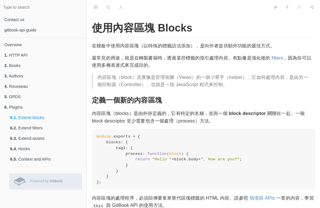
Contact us (14, 19)
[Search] (108, 7)
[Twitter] (275, 7)
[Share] (312, 7)
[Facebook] (287, 7)
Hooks (20, 148)
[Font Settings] (120, 7)
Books (12, 65)
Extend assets (27, 138)
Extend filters (26, 128)
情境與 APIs (262, 198)
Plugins (13, 107)
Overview (13, 44)
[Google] (299, 7)
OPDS (12, 96)
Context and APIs (30, 159)
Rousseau (16, 86)
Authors (13, 76)
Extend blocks (27, 117)
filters (277, 57)
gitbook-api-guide (20, 30)
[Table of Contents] (95, 7)
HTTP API (16, 55)
